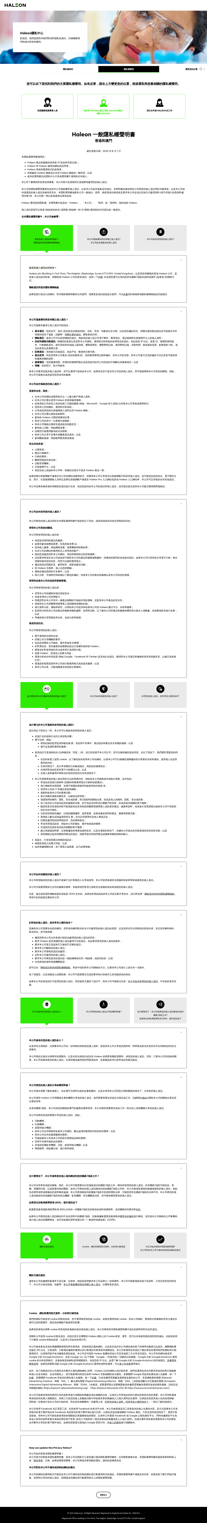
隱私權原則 (68, 69)
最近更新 (38, 1460)
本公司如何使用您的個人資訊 (143, 981)
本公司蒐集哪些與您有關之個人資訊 (82, 1284)
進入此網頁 (115, 1422)
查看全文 (103, 1495)
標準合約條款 (127, 1216)
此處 (100, 277)
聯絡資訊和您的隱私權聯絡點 (159, 894)
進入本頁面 (125, 1364)
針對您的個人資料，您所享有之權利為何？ (127, 1402)
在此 (138, 1209)
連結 (144, 1098)
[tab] (46, 238)
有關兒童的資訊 (73, 334)
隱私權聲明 (129, 69)
